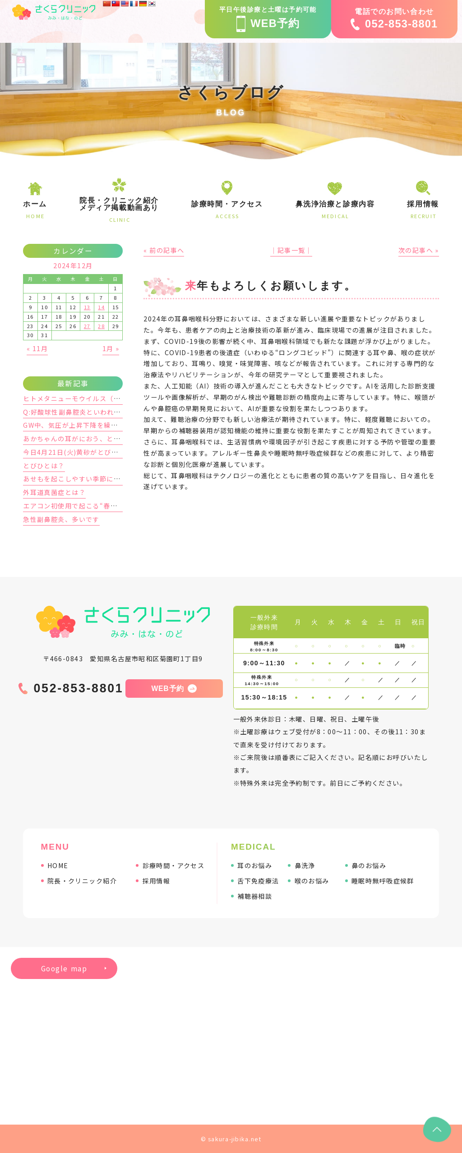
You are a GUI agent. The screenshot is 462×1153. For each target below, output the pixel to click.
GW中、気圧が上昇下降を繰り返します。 (87, 425)
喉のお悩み (312, 880)
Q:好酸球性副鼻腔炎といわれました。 (82, 411)
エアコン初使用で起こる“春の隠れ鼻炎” (86, 505)
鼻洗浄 (305, 865)
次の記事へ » (418, 250)
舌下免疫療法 (258, 880)
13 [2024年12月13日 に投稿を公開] (87, 307)
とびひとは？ (44, 465)
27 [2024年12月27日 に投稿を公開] (87, 325)
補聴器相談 (254, 896)
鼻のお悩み (368, 865)
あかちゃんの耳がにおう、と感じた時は (85, 438)
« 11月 (37, 348)
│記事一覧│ (291, 250)
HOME (58, 865)
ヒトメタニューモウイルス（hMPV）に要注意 (95, 398)
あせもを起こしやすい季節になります (82, 478)
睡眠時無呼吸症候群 (382, 880)
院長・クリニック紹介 (82, 880)
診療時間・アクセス (174, 865)
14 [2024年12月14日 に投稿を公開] (101, 307)
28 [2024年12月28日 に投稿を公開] (101, 325)
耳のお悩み (254, 865)
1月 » (111, 348)
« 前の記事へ (163, 250)
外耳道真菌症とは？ (54, 492)
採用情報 (157, 880)
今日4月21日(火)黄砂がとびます (74, 452)
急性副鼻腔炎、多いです (61, 519)
